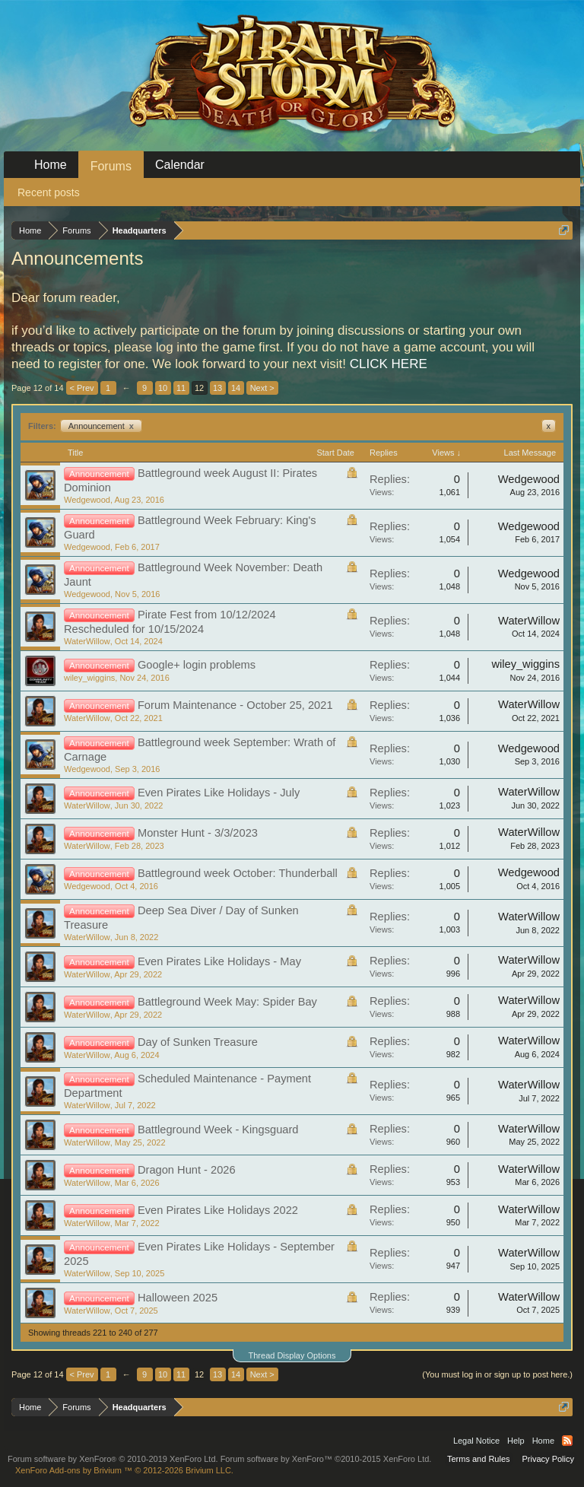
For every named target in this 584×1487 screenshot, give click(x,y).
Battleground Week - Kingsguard (218, 1129)
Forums (111, 166)
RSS (567, 1440)
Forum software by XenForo (113, 1458)
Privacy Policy (548, 1458)
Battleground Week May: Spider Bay (227, 1002)
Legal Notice (476, 1440)
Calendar (180, 164)
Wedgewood (87, 499)
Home (50, 164)
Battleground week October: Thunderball (238, 873)
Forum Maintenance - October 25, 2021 (235, 705)
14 (235, 387)
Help (516, 1440)
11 (181, 387)
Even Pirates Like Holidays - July (219, 792)
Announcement (101, 426)
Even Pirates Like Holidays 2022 (218, 1210)
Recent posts (48, 192)
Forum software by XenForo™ (326, 1458)
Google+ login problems (197, 665)
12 (199, 387)
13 (217, 387)
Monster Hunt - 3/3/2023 (198, 833)
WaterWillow (87, 641)
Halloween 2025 (177, 1298)
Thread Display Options (292, 1355)
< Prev (82, 387)
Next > (262, 387)
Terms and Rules (478, 1458)
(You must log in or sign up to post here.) (497, 1374)
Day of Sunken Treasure (198, 1042)
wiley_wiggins (89, 677)
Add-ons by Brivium (124, 1470)
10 (162, 387)
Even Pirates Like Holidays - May (219, 961)
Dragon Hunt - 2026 (187, 1170)
